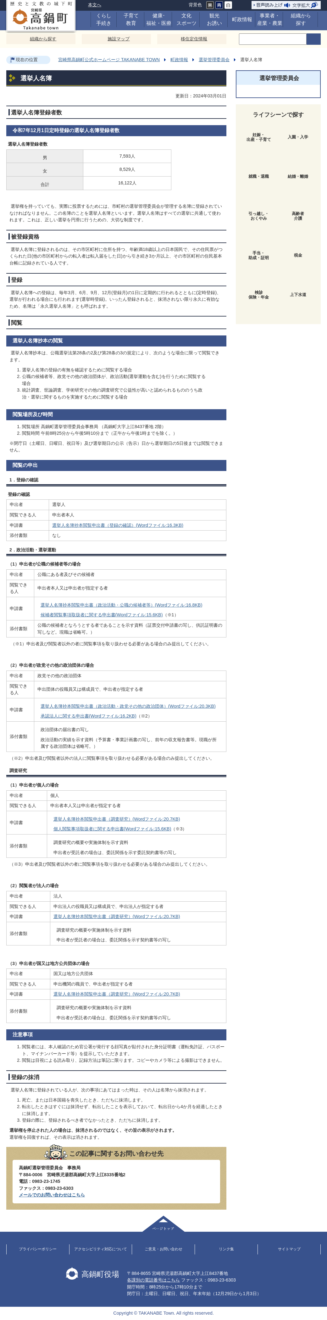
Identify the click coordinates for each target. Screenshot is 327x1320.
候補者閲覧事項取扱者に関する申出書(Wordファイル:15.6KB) (102, 614)
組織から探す (43, 38)
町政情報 (179, 59)
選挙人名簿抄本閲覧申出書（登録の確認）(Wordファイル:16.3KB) (117, 525)
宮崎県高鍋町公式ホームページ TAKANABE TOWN (109, 59)
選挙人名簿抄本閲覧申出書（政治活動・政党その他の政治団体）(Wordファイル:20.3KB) (128, 706)
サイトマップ (289, 1249)
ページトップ (163, 1224)
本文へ (94, 4)
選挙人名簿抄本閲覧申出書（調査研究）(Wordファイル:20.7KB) (116, 819)
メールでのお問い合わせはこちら (52, 1194)
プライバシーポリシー (38, 1249)
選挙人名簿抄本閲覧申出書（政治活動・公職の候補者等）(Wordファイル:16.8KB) (121, 605)
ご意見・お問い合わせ (163, 1249)
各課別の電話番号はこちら (153, 1279)
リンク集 (226, 1249)
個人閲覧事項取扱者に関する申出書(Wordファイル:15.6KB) (112, 828)
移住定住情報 (194, 38)
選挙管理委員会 (214, 59)
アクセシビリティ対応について (100, 1249)
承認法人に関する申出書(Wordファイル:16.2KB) (88, 715)
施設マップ (119, 38)
